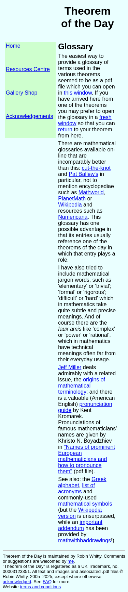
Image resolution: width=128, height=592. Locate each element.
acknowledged (17, 581)
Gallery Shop (22, 93)
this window (78, 93)
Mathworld (91, 192)
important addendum (80, 525)
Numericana (72, 217)
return (65, 129)
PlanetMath (72, 198)
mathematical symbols (85, 504)
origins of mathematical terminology (81, 386)
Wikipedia (70, 205)
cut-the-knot (96, 168)
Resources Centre (28, 69)
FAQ (47, 581)
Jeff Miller (69, 367)
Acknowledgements (29, 116)
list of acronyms (76, 488)
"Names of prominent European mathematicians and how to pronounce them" (86, 459)
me (71, 561)
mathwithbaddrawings (84, 540)
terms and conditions (40, 586)
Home (13, 46)
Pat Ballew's (83, 174)
